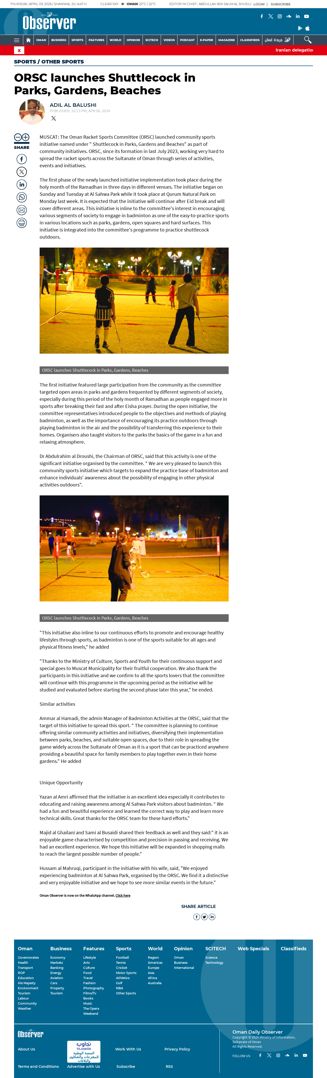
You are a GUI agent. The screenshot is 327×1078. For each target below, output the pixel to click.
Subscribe (125, 1066)
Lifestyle (89, 957)
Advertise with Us (83, 1066)
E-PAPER (206, 40)
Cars (53, 983)
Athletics (123, 978)
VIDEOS (169, 40)
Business (181, 963)
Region (153, 957)
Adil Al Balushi (73, 105)
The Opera (91, 1008)
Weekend (90, 1014)
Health (23, 963)
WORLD (115, 40)
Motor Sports (126, 973)
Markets (56, 963)
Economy (57, 957)
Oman (179, 957)
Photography (93, 988)
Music (87, 1003)
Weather (24, 1008)
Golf (119, 983)
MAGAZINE (226, 40)
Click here (122, 895)
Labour (23, 998)
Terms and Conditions (38, 1066)
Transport (25, 968)
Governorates (28, 957)
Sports (25, 62)
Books (88, 998)
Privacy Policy (177, 1049)
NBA (119, 988)
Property (57, 988)
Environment (28, 988)
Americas (155, 963)
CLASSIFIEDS (250, 40)
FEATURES (96, 40)
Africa (152, 978)
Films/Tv (89, 993)
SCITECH (151, 40)
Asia (151, 973)
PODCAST (187, 40)
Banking (56, 968)
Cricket (121, 968)
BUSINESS (58, 40)
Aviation (56, 978)
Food (87, 973)
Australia (154, 983)
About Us (26, 1049)
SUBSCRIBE (281, 4)
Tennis (121, 963)
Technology (214, 963)
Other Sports (126, 993)
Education (26, 978)
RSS (169, 1066)
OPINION (133, 40)
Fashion (89, 983)
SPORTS (77, 40)
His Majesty (27, 983)
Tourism (24, 993)
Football (122, 957)
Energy (55, 973)
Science (211, 957)
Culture (89, 968)
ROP (21, 973)
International (184, 968)
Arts (86, 963)
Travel (87, 978)
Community (27, 1003)
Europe (153, 968)
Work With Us (128, 1049)
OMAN (41, 40)
